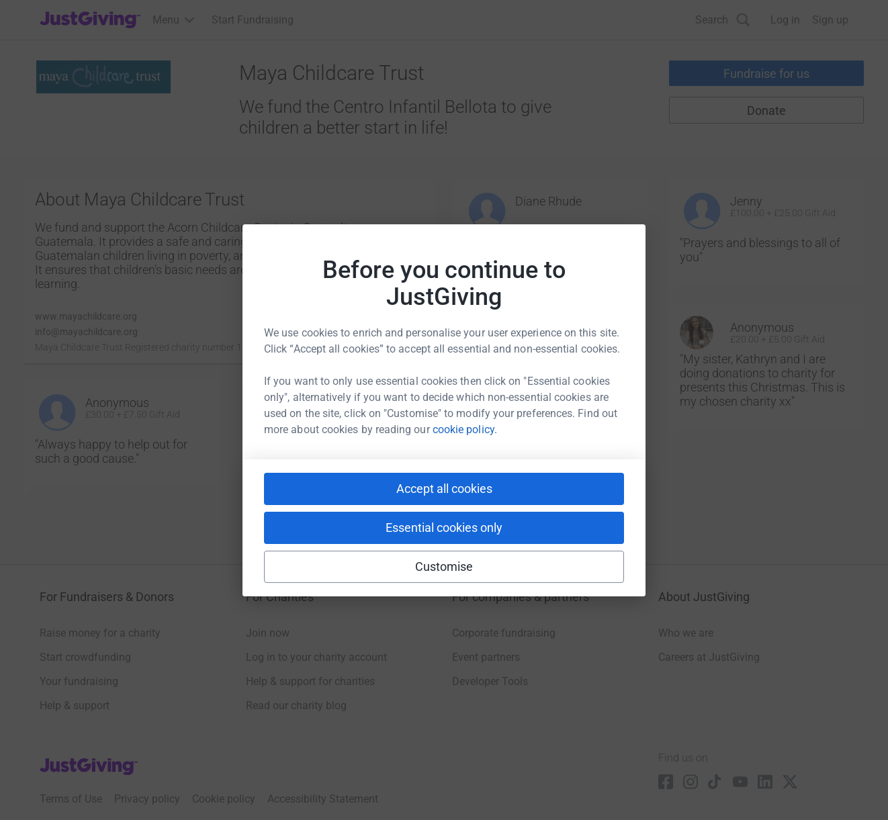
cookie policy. (465, 429)
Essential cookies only (444, 527)
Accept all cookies (444, 489)
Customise (444, 566)
